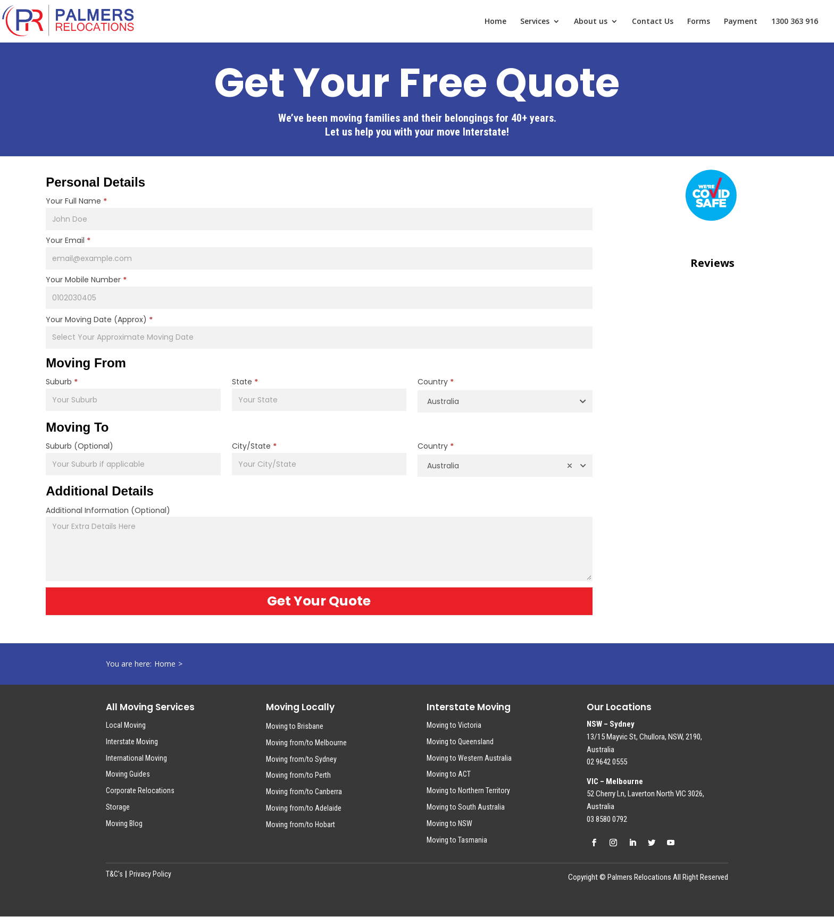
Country (436, 381)
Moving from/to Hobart (300, 824)
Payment (740, 22)
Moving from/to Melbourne (306, 742)
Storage (118, 807)
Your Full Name (76, 201)
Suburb (62, 381)
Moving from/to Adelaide (303, 808)
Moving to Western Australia (469, 758)
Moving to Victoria (454, 725)
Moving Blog (124, 823)
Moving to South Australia (466, 807)
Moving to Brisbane (294, 726)
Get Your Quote (319, 601)
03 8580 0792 (607, 819)
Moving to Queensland (460, 741)
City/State (254, 446)
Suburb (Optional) (79, 446)
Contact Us (652, 22)
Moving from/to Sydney (301, 759)
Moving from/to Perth (298, 775)
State (245, 381)
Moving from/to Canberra (304, 791)
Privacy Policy (150, 874)
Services (534, 22)
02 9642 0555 (607, 762)
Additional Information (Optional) (108, 510)
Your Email (68, 240)
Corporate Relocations (140, 790)
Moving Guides (128, 774)
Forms (698, 22)
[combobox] (505, 401)
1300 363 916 (794, 22)
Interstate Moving (132, 741)
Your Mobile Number (86, 279)
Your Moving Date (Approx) (99, 319)
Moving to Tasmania (457, 840)
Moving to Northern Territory (468, 790)
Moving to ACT (449, 774)
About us (590, 22)
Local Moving (126, 725)
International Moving (136, 758)
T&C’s (114, 874)
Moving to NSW (449, 823)
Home (495, 22)
